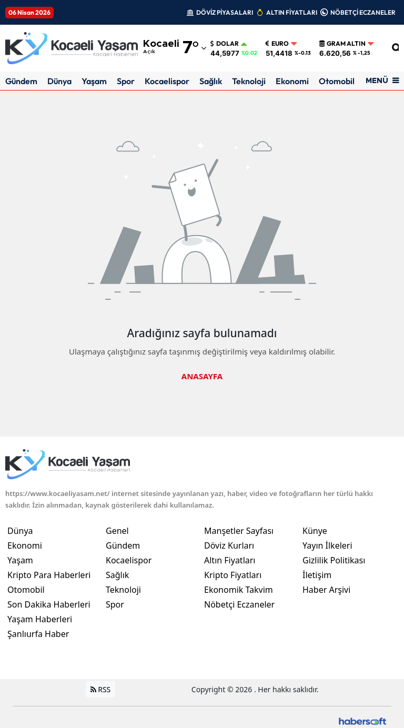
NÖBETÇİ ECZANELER (363, 12)
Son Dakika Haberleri (48, 604)
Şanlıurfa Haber (38, 634)
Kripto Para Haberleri (48, 575)
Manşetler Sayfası (239, 531)
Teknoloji (249, 81)
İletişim (316, 575)
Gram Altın (342, 44)
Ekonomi (292, 81)
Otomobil (337, 81)
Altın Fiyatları (230, 560)
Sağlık (210, 81)
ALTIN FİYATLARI (291, 12)
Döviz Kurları (229, 545)
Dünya (59, 81)
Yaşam (94, 81)
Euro (277, 44)
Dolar (224, 44)
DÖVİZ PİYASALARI (224, 12)
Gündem (21, 81)
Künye (314, 531)
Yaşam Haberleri (39, 619)
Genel (117, 531)
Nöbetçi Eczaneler (239, 604)
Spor (126, 81)
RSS (100, 689)
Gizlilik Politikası (333, 560)
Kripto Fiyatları (232, 575)
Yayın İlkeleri (327, 545)
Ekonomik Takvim (238, 589)
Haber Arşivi (326, 589)
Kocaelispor (167, 81)
